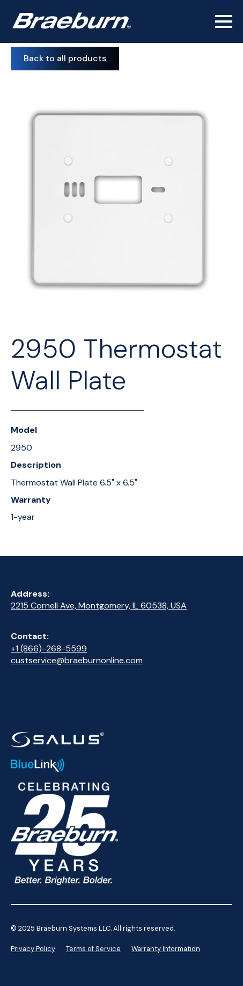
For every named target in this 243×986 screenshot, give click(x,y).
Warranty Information (165, 948)
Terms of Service (93, 948)
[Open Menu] (223, 21)
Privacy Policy (33, 948)
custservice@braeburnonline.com (77, 660)
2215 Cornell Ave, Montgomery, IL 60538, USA (99, 605)
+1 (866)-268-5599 (49, 648)
